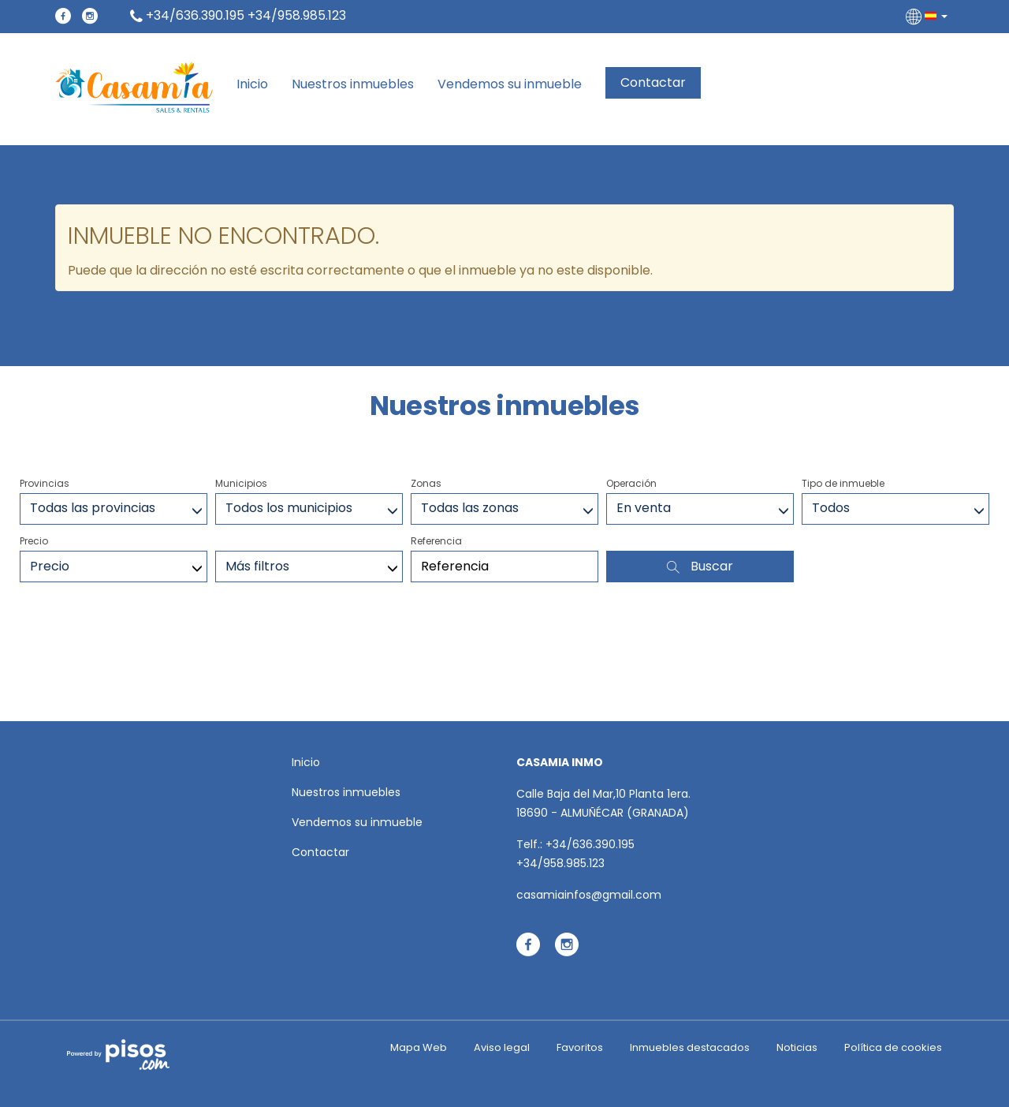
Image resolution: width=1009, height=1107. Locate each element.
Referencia (436, 541)
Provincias (44, 483)
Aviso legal (502, 1047)
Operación (631, 483)
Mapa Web (418, 1047)
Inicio (252, 84)
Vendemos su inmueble (509, 84)
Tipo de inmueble (843, 483)
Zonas (426, 483)
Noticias (796, 1047)
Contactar (653, 82)
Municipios (241, 483)
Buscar (700, 566)
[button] (928, 15)
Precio (34, 541)
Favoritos (580, 1047)
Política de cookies (893, 1047)
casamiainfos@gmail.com (588, 895)
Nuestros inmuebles (353, 84)
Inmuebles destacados (690, 1047)
